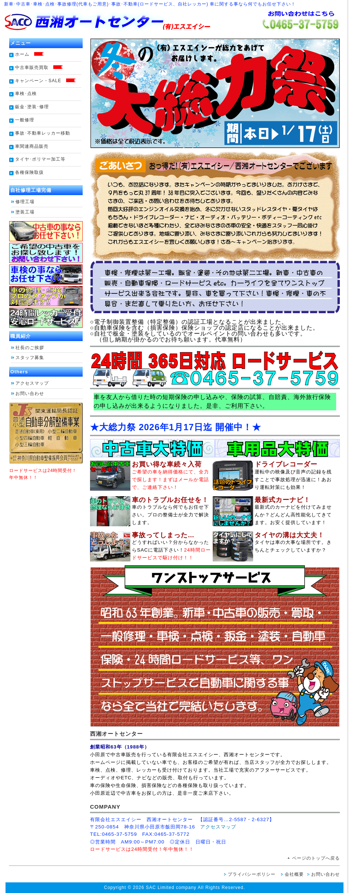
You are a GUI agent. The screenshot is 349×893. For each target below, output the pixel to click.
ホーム (29, 54)
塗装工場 (25, 212)
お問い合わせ (29, 393)
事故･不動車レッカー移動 (42, 133)
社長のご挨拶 (29, 347)
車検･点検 (26, 93)
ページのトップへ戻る (316, 858)
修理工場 (25, 201)
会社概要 (294, 874)
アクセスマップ (32, 383)
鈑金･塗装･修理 (32, 106)
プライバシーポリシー (252, 874)
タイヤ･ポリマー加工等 (40, 159)
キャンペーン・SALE (45, 80)
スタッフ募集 (32, 357)
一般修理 (24, 119)
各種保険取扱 (31, 172)
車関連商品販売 (31, 146)
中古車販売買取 (38, 67)
